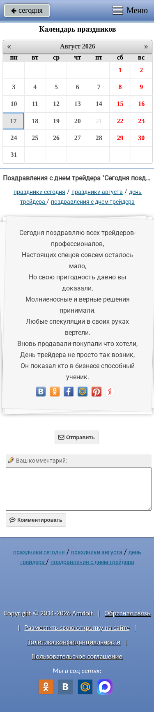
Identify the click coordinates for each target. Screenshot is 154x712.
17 (13, 121)
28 (99, 137)
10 (13, 103)
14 (99, 103)
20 (77, 121)
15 (120, 103)
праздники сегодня (39, 192)
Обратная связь (127, 613)
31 (13, 154)
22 (120, 121)
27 (77, 137)
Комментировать (35, 520)
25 (35, 137)
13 (77, 103)
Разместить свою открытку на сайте (77, 627)
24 (13, 137)
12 (56, 103)
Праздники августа (97, 192)
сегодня (27, 10)
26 (56, 137)
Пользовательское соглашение (77, 656)
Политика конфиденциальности (73, 642)
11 (35, 103)
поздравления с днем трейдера (93, 201)
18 (35, 121)
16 (141, 103)
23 (141, 121)
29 (120, 137)
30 (141, 137)
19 (56, 121)
